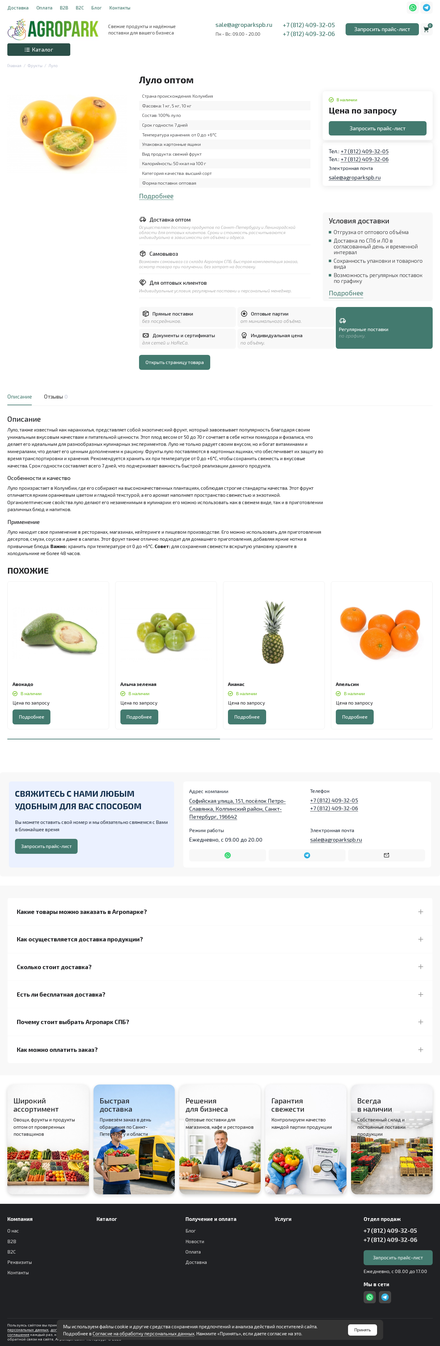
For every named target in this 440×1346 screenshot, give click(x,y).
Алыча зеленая (138, 684)
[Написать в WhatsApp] (227, 855)
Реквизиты (19, 1262)
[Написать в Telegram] (307, 855)
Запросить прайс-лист (382, 29)
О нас (13, 1230)
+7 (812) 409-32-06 (309, 33)
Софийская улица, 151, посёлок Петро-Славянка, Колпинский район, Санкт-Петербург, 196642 (237, 808)
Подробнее (156, 196)
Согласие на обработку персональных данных (143, 1333)
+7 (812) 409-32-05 (309, 24)
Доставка (18, 7)
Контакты (119, 7)
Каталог (39, 49)
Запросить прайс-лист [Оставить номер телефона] (46, 846)
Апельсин (347, 684)
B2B (64, 7)
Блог (96, 7)
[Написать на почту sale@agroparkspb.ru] (386, 855)
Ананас (236, 684)
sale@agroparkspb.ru (243, 24)
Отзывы (55, 396)
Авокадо (23, 684)
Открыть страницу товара (174, 362)
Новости (194, 1241)
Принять (362, 1329)
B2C (80, 7)
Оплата (44, 7)
